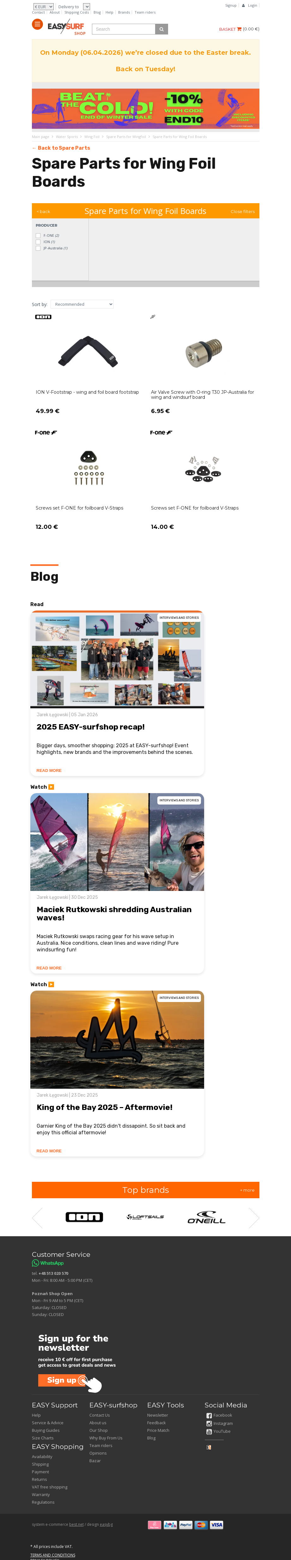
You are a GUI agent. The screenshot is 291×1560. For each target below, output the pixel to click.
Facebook (219, 1415)
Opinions (98, 1453)
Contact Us (99, 1415)
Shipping (40, 1464)
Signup (231, 5)
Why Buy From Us (106, 1438)
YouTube (218, 1431)
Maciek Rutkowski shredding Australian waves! (114, 913)
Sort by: (39, 304)
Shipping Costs (76, 12)
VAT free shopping (49, 1487)
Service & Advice (48, 1422)
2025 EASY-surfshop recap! (91, 726)
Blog (97, 12)
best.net (76, 1524)
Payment (40, 1472)
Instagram (219, 1423)
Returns (39, 1479)
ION (45, 242)
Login (252, 5)
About (55, 12)
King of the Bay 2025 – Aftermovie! (105, 1107)
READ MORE (49, 770)
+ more (247, 1190)
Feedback (156, 1422)
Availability (42, 1456)
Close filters (243, 211)
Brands (124, 12)
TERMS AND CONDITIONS (52, 1555)
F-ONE (47, 236)
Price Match (158, 1430)
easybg (106, 1524)
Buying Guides (46, 1430)
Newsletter (157, 1415)
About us (97, 1422)
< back (43, 211)
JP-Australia (51, 248)
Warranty (41, 1494)
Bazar (95, 1460)
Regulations (43, 1502)
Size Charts (43, 1438)
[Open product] (88, 368)
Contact (38, 12)
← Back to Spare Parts (61, 148)
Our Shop (98, 1430)
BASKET (230, 29)
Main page (40, 136)
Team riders (145, 12)
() (251, 28)
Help (109, 12)
